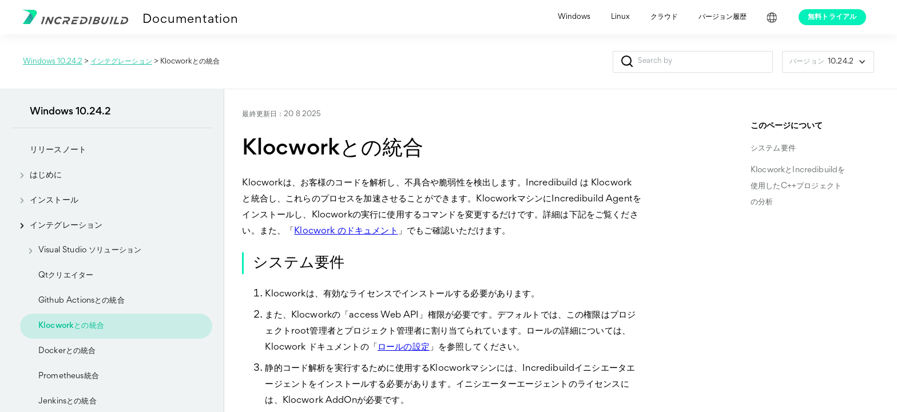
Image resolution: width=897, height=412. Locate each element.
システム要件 (773, 148)
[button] (626, 62)
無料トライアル (832, 17)
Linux (620, 17)
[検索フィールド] (692, 62)
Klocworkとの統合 (71, 326)
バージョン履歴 (722, 17)
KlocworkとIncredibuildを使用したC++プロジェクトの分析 (798, 186)
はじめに (36, 175)
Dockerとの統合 (67, 351)
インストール (44, 200)
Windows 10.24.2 (52, 61)
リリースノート (58, 150)
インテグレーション (121, 61)
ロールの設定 (404, 347)
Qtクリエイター (65, 275)
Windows (574, 17)
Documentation (190, 20)
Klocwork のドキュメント (346, 231)
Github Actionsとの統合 (81, 300)
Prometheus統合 (68, 376)
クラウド (664, 17)
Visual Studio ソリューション (80, 250)
